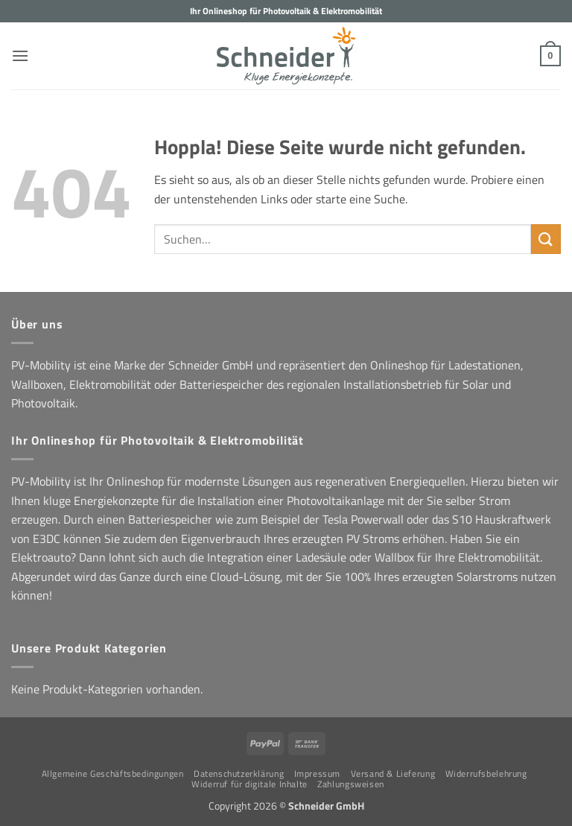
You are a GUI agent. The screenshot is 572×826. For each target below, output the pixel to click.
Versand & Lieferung (393, 773)
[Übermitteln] (546, 238)
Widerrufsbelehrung (486, 773)
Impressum (317, 773)
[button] (20, 55)
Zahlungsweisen (350, 784)
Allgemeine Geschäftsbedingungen (113, 773)
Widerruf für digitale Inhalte (249, 784)
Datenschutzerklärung (239, 773)
